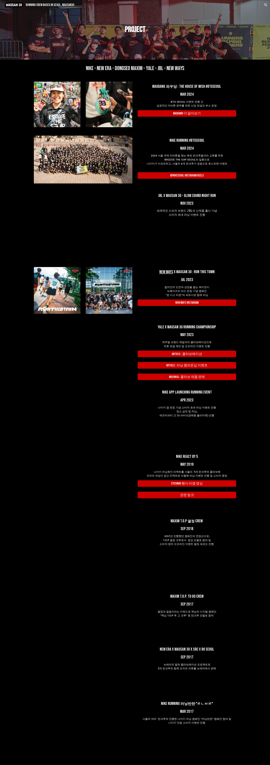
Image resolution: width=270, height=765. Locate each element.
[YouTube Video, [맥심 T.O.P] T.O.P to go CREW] (83, 615)
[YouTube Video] (83, 225)
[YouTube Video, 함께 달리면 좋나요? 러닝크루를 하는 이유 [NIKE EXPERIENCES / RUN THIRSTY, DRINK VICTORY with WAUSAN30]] (83, 415)
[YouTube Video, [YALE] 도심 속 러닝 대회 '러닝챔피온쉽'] (83, 349)
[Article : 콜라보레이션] (187, 353)
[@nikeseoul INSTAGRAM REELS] (187, 175)
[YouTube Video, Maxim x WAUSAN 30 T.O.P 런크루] (109, 550)
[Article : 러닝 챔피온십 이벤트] (187, 365)
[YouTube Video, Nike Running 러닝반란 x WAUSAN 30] (100, 730)
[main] (135, 30)
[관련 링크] (187, 494)
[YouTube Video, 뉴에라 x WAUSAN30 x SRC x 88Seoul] (83, 668)
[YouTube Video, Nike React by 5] (83, 480)
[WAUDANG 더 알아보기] (187, 113)
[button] (266, 5)
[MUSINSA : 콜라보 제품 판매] (187, 376)
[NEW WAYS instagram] (187, 302)
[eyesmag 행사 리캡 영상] (187, 483)
